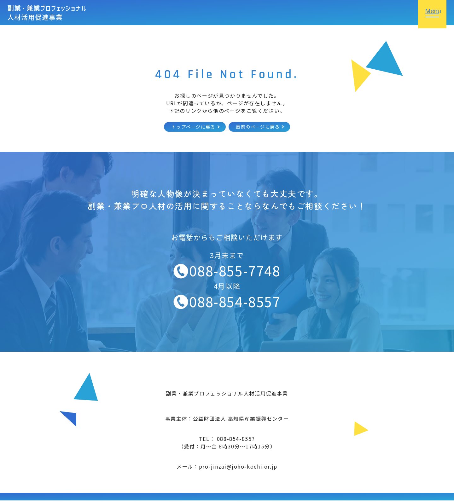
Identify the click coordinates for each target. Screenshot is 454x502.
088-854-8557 (234, 302)
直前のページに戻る (262, 127)
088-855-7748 (234, 272)
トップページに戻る (189, 127)
